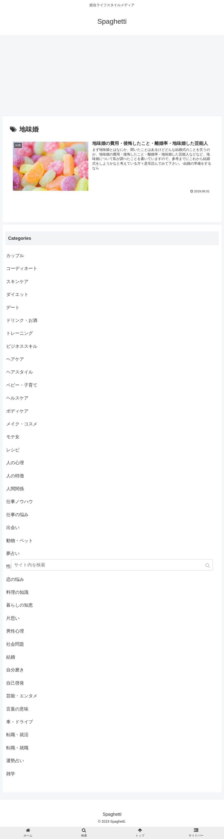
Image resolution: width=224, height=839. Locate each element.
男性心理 (15, 631)
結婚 (10, 657)
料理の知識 (17, 592)
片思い (13, 618)
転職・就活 (17, 734)
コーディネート (21, 268)
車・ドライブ (19, 721)
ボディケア (17, 411)
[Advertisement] (112, 75)
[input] (112, 566)
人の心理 (15, 462)
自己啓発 (15, 683)
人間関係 (15, 488)
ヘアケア (15, 359)
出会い (13, 527)
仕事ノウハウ (19, 501)
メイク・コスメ (21, 423)
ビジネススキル (21, 346)
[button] (208, 566)
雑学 (10, 773)
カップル (15, 255)
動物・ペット (19, 540)
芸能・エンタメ (21, 695)
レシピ (13, 449)
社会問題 (15, 644)
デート (13, 307)
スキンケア (17, 281)
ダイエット (17, 294)
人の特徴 (15, 475)
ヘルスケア (17, 398)
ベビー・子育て (21, 385)
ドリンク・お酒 (21, 320)
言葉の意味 (17, 709)
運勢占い (15, 760)
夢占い (13, 553)
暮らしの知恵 (19, 605)
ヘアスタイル (19, 372)
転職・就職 (17, 747)
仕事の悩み (17, 514)
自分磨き (15, 670)
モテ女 (13, 437)
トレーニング (19, 333)
